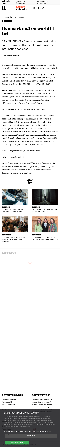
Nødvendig (10, 431)
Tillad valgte (31, 435)
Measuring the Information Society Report (28, 109)
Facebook (23, 166)
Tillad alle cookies (17, 442)
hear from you (43, 163)
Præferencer (23, 431)
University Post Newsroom (11, 55)
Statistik (35, 431)
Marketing (46, 431)
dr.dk (38, 150)
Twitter (33, 169)
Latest (20, 7)
